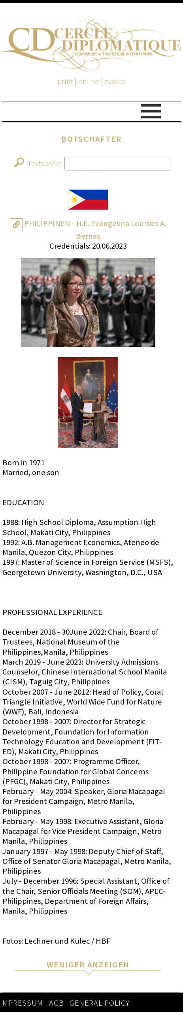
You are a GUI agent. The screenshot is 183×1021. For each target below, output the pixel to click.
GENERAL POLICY (100, 1003)
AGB (56, 1003)
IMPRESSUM (21, 1003)
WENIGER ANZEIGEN (88, 964)
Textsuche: (92, 163)
